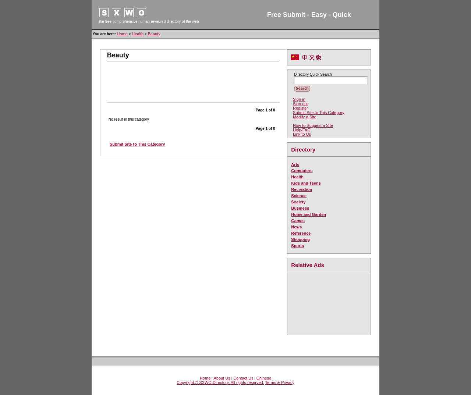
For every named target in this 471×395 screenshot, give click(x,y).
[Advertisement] (193, 78)
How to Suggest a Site (313, 125)
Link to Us (302, 134)
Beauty (154, 34)
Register (300, 108)
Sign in (299, 99)
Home (122, 34)
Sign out (300, 104)
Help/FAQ (302, 130)
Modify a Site (304, 117)
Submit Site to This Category (318, 112)
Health (138, 34)
